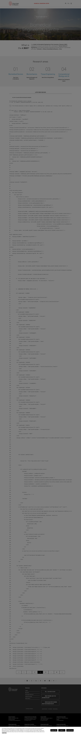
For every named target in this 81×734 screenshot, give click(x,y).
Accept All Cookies (70, 730)
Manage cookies (54, 730)
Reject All (61, 730)
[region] (40, 730)
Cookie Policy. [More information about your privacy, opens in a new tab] (4, 732)
